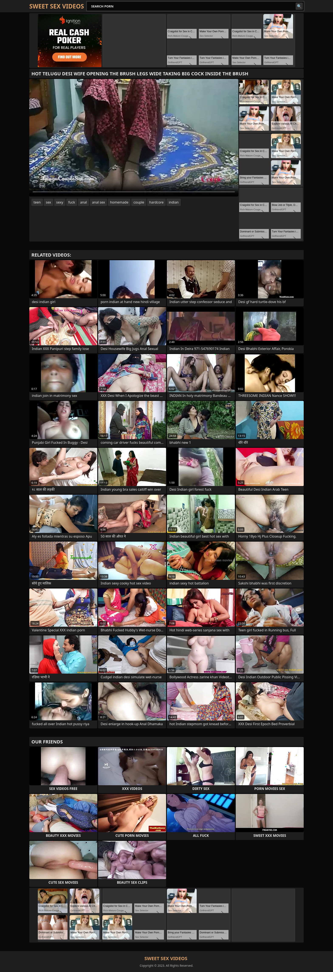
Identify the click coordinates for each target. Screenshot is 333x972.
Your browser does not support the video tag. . (133, 138)
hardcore (156, 202)
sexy (59, 202)
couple (138, 202)
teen (37, 202)
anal (83, 202)
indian (174, 202)
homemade (119, 202)
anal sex (98, 202)
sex (48, 202)
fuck (71, 202)
